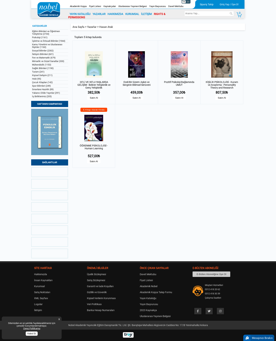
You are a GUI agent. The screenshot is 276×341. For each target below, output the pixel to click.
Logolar (38, 304)
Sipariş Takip (207, 4)
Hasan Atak (106, 27)
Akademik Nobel (148, 286)
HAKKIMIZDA (115, 14)
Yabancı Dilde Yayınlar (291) (46, 93)
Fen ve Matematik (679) (44, 57)
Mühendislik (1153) (41, 64)
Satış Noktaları (42, 292)
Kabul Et (31, 333)
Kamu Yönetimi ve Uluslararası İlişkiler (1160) (47, 45)
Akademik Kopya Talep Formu (156, 292)
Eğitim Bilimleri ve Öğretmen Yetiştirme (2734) (46, 32)
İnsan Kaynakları (43, 280)
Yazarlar (91, 27)
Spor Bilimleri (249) (41, 86)
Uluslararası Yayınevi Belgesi (132, 6)
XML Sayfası (41, 298)
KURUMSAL (132, 14)
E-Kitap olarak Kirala (94, 109)
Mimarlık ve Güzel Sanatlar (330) (48, 61)
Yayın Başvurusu (157, 6)
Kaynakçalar (110, 6)
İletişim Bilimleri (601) (43, 54)
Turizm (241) (38, 71)
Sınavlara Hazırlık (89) (43, 89)
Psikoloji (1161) (40, 37)
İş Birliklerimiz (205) (42, 96)
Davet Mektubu (175, 6)
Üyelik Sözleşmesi (96, 274)
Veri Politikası (94, 304)
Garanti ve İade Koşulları (100, 286)
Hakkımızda (40, 274)
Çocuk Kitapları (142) (42, 82)
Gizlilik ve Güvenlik (97, 292)
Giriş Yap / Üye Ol (229, 4)
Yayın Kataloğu (148, 298)
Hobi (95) (36, 78)
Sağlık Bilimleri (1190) (43, 68)
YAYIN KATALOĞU (80, 14)
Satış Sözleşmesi (96, 280)
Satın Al (94, 97)
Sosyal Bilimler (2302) (43, 50)
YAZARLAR (99, 14)
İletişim (38, 310)
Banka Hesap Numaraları (100, 310)
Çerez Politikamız (31, 328)
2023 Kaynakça (148, 310)
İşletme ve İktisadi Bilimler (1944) (48, 41)
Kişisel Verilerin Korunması (101, 298)
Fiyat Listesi (95, 6)
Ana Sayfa (78, 27)
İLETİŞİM (146, 14)
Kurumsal (39, 286)
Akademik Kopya (78, 6)
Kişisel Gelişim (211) (42, 75)
